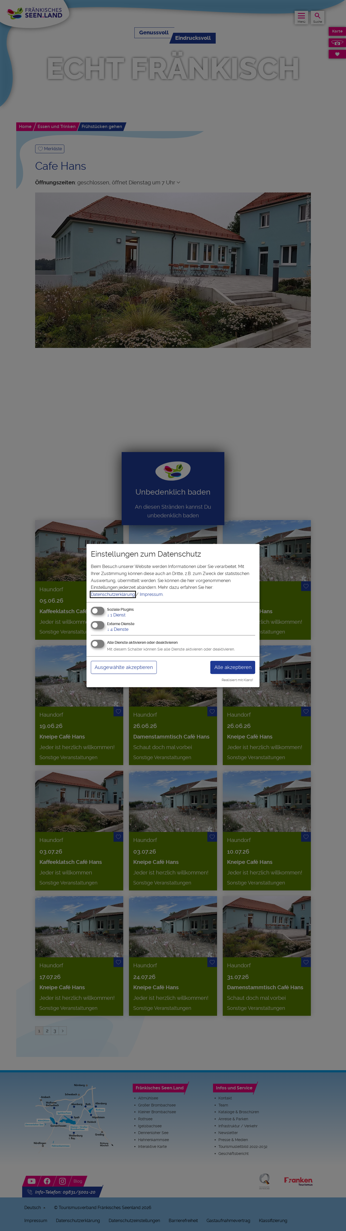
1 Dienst (116, 615)
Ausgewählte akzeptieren (124, 667)
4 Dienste (117, 629)
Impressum (151, 594)
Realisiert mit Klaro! (237, 680)
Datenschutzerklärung (113, 594)
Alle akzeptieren (232, 667)
